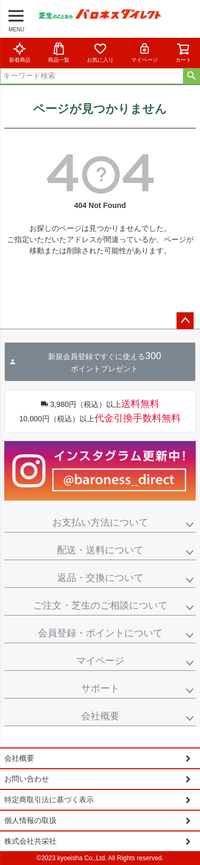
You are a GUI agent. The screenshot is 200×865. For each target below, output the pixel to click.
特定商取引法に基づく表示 (49, 799)
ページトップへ (185, 320)
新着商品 (19, 52)
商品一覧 (58, 52)
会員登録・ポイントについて (100, 633)
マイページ (144, 52)
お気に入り (100, 52)
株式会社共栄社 (30, 841)
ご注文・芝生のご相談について (100, 605)
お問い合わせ (26, 779)
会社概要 (100, 716)
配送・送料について (100, 550)
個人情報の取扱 (30, 820)
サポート (100, 688)
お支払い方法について (100, 522)
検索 (191, 76)
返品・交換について (100, 577)
